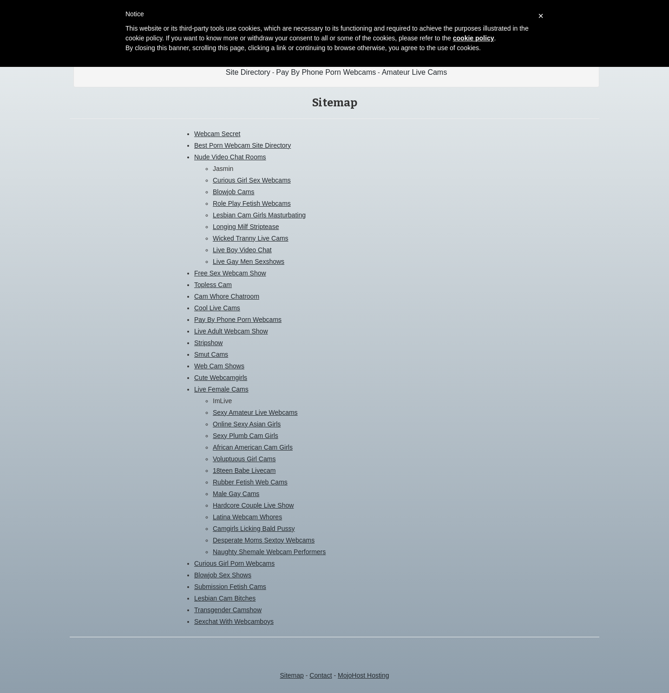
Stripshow (208, 342)
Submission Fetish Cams (230, 586)
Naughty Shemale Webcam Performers (269, 552)
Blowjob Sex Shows (222, 575)
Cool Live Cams (217, 308)
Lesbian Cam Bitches (225, 598)
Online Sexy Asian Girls (247, 424)
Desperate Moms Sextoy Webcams (264, 540)
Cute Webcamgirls (220, 377)
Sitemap (291, 675)
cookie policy (473, 38)
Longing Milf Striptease (246, 226)
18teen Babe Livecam (244, 470)
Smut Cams (211, 354)
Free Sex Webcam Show (230, 273)
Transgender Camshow (228, 610)
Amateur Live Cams (414, 72)
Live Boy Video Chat (242, 250)
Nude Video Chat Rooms (230, 157)
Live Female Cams (221, 389)
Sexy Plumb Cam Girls (245, 435)
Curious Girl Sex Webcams (252, 180)
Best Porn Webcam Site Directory (242, 145)
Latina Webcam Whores (247, 517)
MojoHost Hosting (363, 675)
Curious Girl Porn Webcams (234, 563)
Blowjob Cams (233, 192)
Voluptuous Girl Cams (244, 459)
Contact (320, 675)
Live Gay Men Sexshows (248, 261)
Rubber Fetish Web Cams (250, 482)
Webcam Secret (217, 133)
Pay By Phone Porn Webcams (326, 72)
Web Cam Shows (219, 366)
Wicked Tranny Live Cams (251, 238)
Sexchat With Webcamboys (234, 621)
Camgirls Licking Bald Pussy (254, 528)
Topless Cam (213, 284)
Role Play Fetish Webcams (252, 203)
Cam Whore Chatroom (226, 296)
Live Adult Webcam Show (231, 331)
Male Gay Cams (236, 493)
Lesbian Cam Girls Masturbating (259, 215)
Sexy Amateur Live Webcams (255, 412)
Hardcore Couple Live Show (253, 505)
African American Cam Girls (253, 447)
